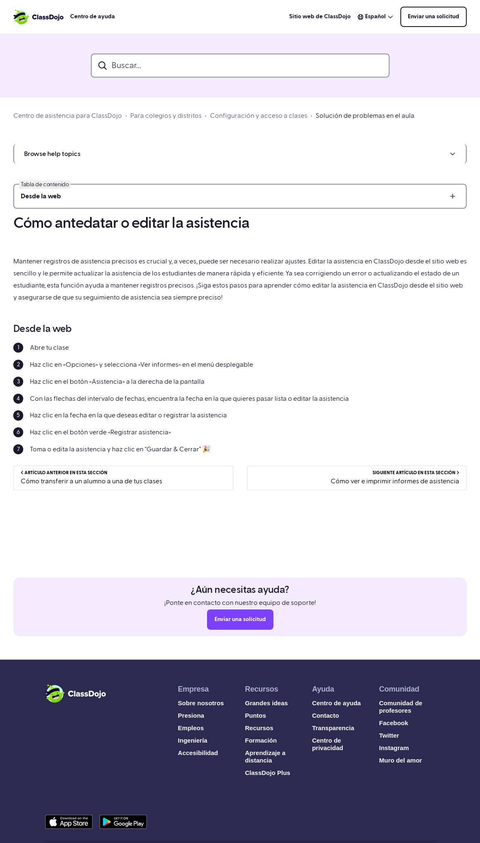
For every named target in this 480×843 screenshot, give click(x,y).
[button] (240, 154)
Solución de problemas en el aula (365, 115)
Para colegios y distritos (166, 115)
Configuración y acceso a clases (258, 115)
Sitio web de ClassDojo (320, 16)
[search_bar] (240, 66)
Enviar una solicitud (433, 16)
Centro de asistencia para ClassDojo (67, 115)
